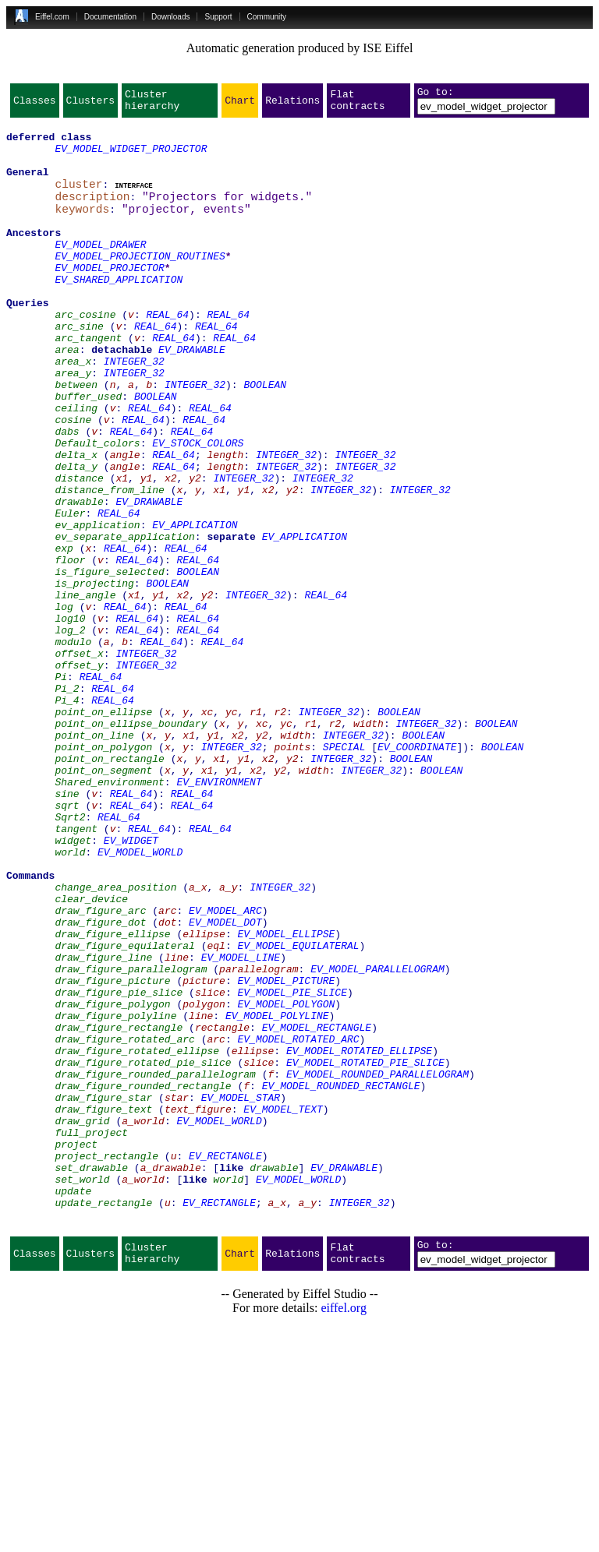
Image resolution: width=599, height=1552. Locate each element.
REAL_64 (167, 354)
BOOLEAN (264, 438)
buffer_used (88, 452)
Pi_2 (67, 802)
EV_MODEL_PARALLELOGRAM (377, 1139)
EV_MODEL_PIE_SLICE (291, 1167)
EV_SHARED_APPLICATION (119, 312)
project (76, 1349)
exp (64, 634)
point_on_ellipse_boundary (131, 845)
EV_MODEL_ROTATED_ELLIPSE (359, 1237)
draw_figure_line (103, 1125)
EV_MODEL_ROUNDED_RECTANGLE (341, 1279)
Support (218, 16)
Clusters (90, 104)
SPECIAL (344, 873)
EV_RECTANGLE (225, 1363)
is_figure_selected (109, 662)
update (73, 1406)
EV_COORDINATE (416, 873)
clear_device (91, 1055)
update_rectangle (103, 1420)
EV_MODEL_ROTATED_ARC (298, 1223)
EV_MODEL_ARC (225, 1069)
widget (73, 985)
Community (267, 16)
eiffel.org (344, 1532)
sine (67, 929)
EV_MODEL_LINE (240, 1125)
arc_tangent (88, 382)
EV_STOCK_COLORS (197, 508)
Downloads (170, 16)
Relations (292, 104)
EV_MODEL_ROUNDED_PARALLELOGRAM (377, 1265)
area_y (73, 424)
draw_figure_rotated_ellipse (137, 1237)
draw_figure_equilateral (124, 1111)
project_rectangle (106, 1363)
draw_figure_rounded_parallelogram (155, 1265)
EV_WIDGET (131, 985)
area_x (73, 410)
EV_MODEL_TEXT (282, 1307)
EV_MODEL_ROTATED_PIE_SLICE (365, 1251)
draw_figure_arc (100, 1069)
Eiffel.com (52, 16)
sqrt (67, 943)
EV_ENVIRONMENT (218, 915)
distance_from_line (109, 564)
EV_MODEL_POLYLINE (277, 1195)
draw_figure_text (103, 1307)
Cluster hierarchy (152, 104)
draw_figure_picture (112, 1153)
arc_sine (79, 368)
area (67, 396)
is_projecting (94, 676)
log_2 (70, 732)
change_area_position (115, 1041)
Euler (70, 592)
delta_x (76, 522)
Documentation (110, 16)
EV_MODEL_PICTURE (286, 1153)
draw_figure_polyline (115, 1195)
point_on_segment (103, 901)
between (76, 438)
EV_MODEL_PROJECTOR (109, 298)
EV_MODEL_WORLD (140, 999)
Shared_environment (109, 915)
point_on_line (94, 859)
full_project (91, 1335)
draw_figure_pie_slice (119, 1167)
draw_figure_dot (100, 1083)
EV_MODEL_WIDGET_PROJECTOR (131, 157)
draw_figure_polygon (112, 1181)
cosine (73, 480)
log (64, 704)
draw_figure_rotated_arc (124, 1223)
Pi (61, 788)
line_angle (85, 690)
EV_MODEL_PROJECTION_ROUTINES (140, 284)
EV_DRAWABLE (191, 396)
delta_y (76, 536)
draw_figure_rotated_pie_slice (143, 1251)
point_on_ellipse (103, 831)
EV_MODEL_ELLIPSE (286, 1097)
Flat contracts (357, 104)
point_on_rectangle (109, 887)
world (70, 999)
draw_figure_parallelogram (131, 1139)
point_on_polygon (103, 873)
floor (70, 648)
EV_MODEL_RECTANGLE (316, 1209)
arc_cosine (85, 354)
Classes (34, 104)
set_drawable (91, 1377)
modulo (73, 746)
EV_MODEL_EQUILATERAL (298, 1111)
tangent (76, 971)
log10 (70, 718)
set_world (82, 1391)
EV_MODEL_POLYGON (286, 1181)
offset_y (79, 774)
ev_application (97, 606)
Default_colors (97, 508)
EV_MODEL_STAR (240, 1293)
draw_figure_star (103, 1293)
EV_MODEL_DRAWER (100, 270)
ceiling (76, 466)
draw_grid (82, 1321)
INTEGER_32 (134, 410)
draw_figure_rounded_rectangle (143, 1279)
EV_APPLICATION (194, 606)
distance (79, 550)
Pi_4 (67, 817)
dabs (67, 494)
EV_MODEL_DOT (225, 1083)
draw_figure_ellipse (112, 1097)
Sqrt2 (70, 957)
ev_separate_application (124, 620)
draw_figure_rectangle (119, 1209)
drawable (79, 578)
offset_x (79, 760)
